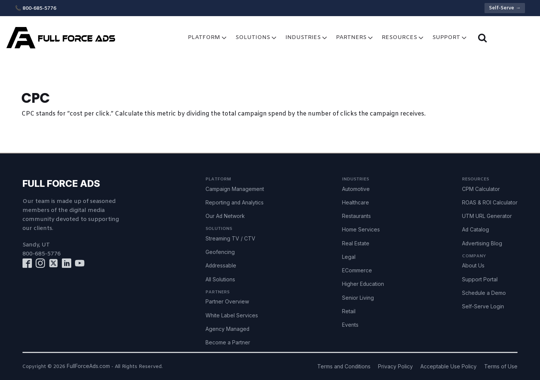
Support (450, 38)
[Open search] (482, 38)
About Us (473, 266)
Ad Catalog (475, 230)
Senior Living (358, 298)
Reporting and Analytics (235, 203)
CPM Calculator (481, 189)
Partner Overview (227, 302)
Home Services (361, 230)
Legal (349, 257)
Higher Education (363, 284)
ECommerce (357, 270)
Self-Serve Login (483, 306)
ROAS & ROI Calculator (490, 203)
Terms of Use (501, 366)
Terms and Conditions (343, 366)
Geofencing (220, 252)
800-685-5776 (41, 254)
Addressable (221, 266)
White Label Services (232, 315)
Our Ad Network (225, 216)
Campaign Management (235, 189)
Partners (355, 38)
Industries (306, 38)
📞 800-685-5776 (35, 8)
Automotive (356, 189)
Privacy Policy (395, 366)
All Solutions (220, 279)
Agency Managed (227, 329)
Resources (403, 38)
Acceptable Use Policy (448, 366)
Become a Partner (228, 342)
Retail (349, 311)
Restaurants (356, 216)
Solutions (257, 38)
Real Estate (355, 243)
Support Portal (480, 279)
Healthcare (355, 203)
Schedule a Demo (484, 293)
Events (350, 325)
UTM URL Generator (487, 216)
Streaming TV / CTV (230, 239)
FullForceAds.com (88, 366)
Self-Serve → (504, 8)
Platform (208, 38)
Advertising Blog (482, 243)
